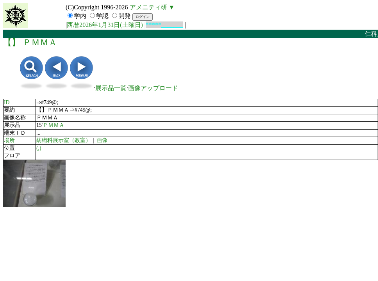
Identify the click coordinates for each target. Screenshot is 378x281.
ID (7, 102)
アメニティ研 (148, 7)
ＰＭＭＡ (53, 125)
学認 (102, 15)
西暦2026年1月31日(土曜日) (105, 24)
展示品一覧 (111, 88)
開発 (124, 15)
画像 (101, 140)
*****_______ (164, 24)
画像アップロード (153, 88)
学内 (80, 15)
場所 (9, 140)
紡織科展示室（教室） (63, 140)
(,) (38, 148)
